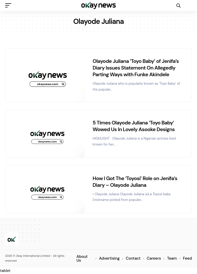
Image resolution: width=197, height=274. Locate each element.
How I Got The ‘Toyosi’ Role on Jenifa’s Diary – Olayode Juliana (135, 181)
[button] (9, 5)
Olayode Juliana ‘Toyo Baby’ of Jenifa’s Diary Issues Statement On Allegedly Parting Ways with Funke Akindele (136, 68)
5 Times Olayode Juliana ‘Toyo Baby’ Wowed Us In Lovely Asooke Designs (134, 126)
